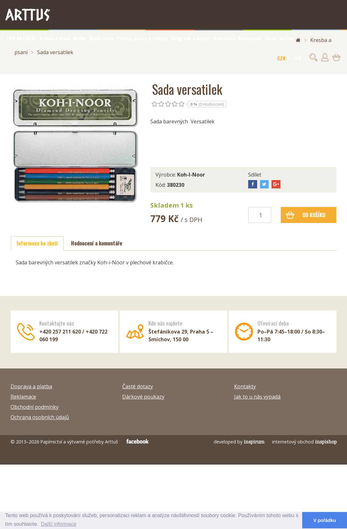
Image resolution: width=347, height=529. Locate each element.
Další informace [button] (58, 524)
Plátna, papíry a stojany (142, 38)
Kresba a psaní (54, 38)
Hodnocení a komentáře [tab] (96, 243)
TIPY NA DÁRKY (21, 38)
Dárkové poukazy (143, 396)
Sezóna (286, 38)
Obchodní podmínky (35, 406)
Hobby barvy (101, 38)
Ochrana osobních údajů (40, 417)
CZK (281, 58)
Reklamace (23, 396)
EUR (297, 58)
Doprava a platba (31, 386)
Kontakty (245, 386)
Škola (270, 38)
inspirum (254, 442)
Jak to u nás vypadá (257, 396)
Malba (79, 38)
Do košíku (305, 215)
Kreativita (224, 38)
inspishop (326, 442)
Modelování (249, 38)
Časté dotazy (137, 386)
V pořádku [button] (324, 520)
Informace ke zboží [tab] (37, 243)
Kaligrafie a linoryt (190, 38)
